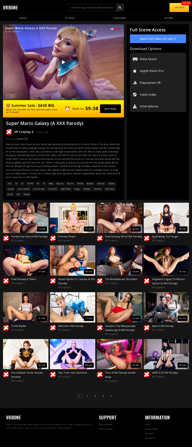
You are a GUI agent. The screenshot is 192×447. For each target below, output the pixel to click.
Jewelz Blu (22, 138)
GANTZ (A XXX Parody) (165, 372)
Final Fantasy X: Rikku (23, 279)
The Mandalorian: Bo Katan (121, 279)
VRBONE (10, 7)
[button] (110, 108)
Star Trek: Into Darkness (72, 372)
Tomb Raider (18, 326)
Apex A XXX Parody (163, 326)
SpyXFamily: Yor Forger (165, 236)
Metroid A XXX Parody (70, 326)
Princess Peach (67, 236)
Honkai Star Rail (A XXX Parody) (29, 236)
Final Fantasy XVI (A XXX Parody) (123, 236)
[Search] (120, 7)
